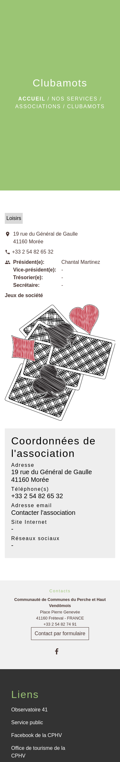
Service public (27, 722)
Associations (38, 106)
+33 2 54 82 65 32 (32, 252)
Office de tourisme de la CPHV (38, 751)
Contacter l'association (43, 512)
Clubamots (86, 106)
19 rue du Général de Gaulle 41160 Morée (45, 237)
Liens (25, 694)
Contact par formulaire (60, 633)
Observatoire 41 (29, 709)
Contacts (60, 590)
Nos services (75, 98)
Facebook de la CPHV (36, 735)
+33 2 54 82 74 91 (60, 624)
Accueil (31, 98)
